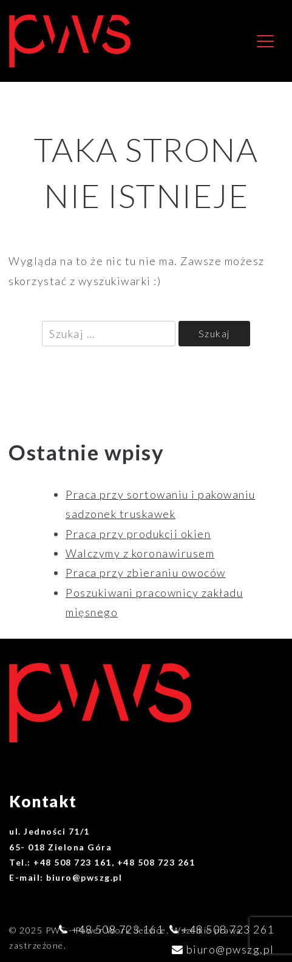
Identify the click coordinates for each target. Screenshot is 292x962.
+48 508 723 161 (117, 929)
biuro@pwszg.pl (230, 949)
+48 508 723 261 (228, 929)
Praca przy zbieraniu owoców (146, 572)
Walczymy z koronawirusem (140, 553)
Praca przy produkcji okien (138, 533)
